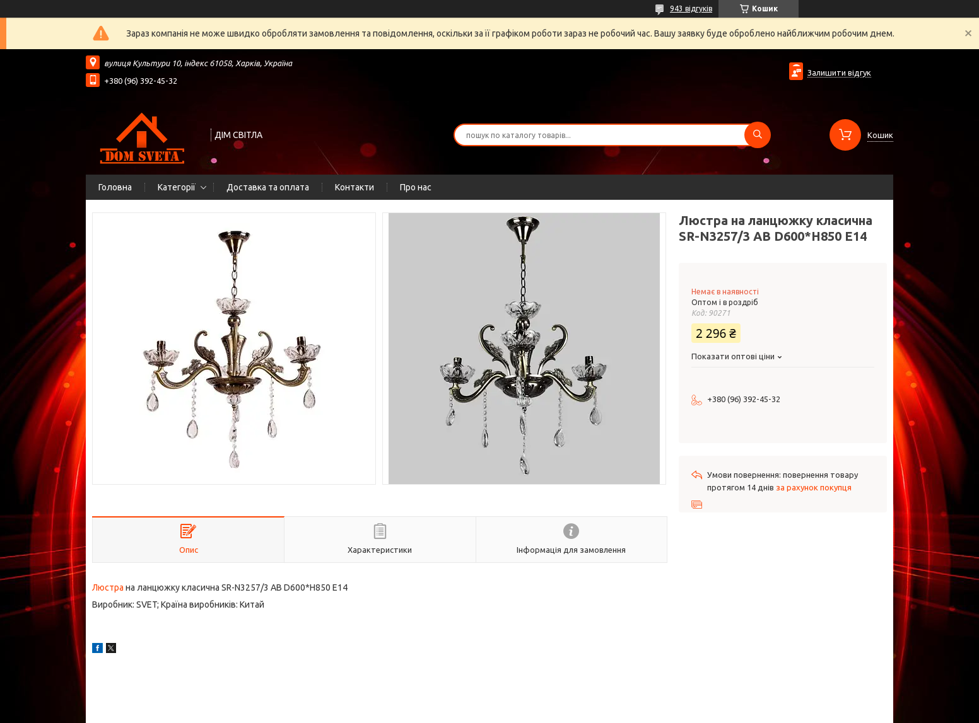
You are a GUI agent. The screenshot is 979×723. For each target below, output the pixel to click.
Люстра (108, 587)
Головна (115, 187)
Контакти (354, 187)
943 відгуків (691, 8)
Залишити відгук (839, 72)
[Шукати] (757, 135)
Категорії (177, 187)
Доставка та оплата (267, 187)
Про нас (415, 187)
